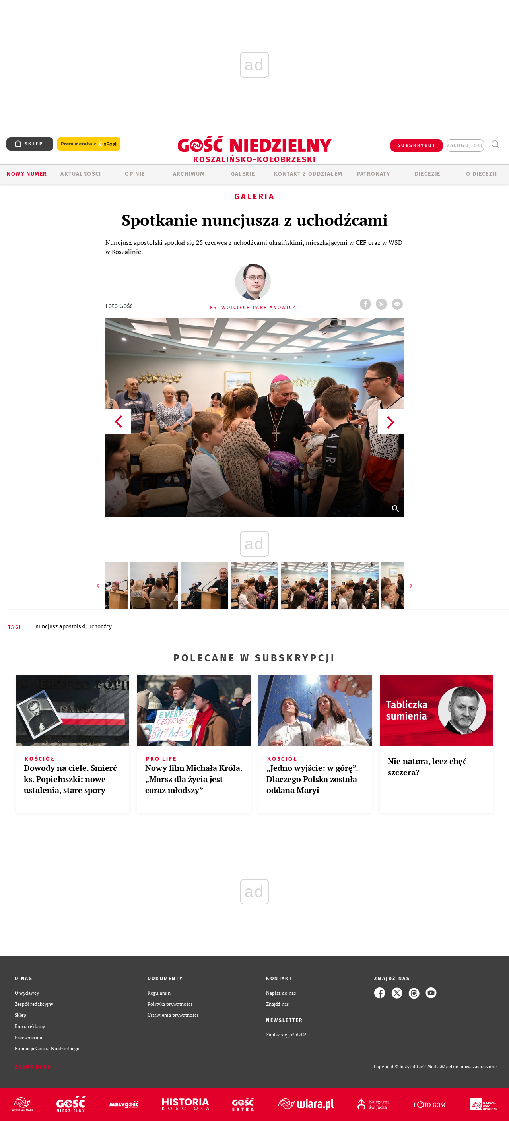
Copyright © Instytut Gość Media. (407, 1066)
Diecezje (428, 174)
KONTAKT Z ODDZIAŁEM (308, 174)
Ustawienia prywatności (173, 1015)
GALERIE (243, 174)
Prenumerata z (89, 144)
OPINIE (135, 174)
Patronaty (373, 174)
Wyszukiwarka (495, 144)
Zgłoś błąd (33, 1067)
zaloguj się (465, 145)
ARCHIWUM (189, 174)
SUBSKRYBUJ (416, 145)
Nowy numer (27, 174)
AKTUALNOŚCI (80, 174)
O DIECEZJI (481, 174)
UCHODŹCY (100, 626)
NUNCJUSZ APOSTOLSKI (60, 626)
